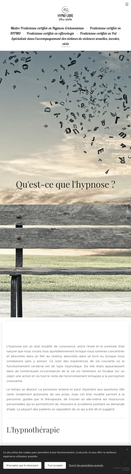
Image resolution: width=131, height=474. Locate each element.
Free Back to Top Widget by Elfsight (122, 469)
